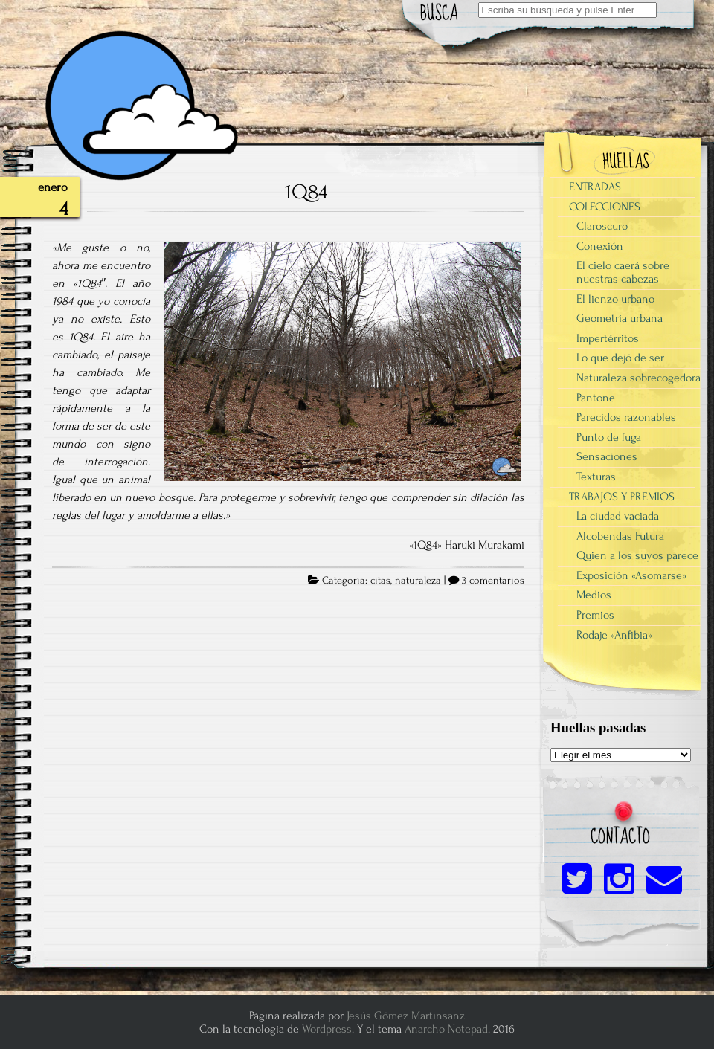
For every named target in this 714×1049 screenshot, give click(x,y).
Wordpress (327, 1029)
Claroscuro (602, 226)
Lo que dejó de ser (620, 357)
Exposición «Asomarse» (631, 575)
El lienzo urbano (615, 299)
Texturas (596, 476)
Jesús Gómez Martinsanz (406, 1015)
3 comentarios (493, 581)
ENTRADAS (595, 186)
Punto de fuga (608, 437)
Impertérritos (607, 338)
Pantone (595, 397)
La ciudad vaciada (617, 516)
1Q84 (306, 192)
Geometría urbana (619, 318)
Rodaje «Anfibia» (614, 635)
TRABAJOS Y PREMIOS (622, 496)
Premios (595, 615)
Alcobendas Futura (620, 536)
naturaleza (418, 581)
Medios (593, 594)
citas (380, 581)
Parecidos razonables (626, 417)
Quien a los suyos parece (637, 555)
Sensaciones (606, 456)
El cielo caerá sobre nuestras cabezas (622, 272)
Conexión (599, 246)
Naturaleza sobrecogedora (638, 377)
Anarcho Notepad (446, 1029)
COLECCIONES (604, 206)
